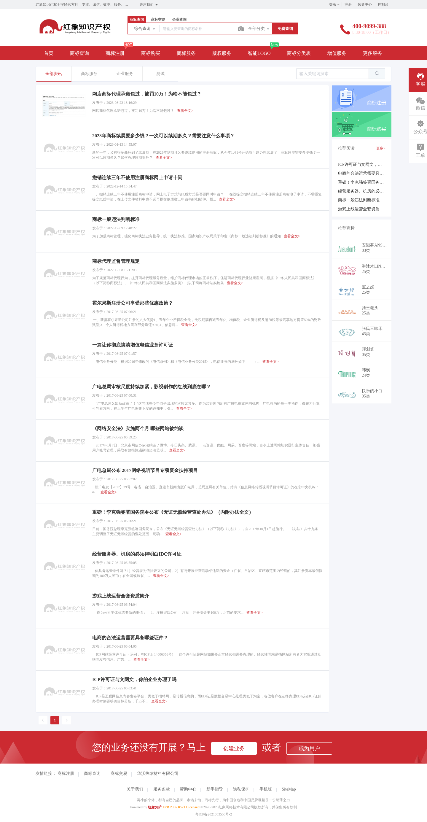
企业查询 (179, 20)
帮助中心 (188, 789)
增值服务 (336, 53)
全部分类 (259, 29)
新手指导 (214, 789)
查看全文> (185, 111)
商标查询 (137, 20)
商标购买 (150, 53)
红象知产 (155, 807)
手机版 (265, 789)
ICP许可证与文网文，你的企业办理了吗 (374, 164)
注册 (348, 4)
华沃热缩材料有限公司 (158, 773)
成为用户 (309, 748)
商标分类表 (299, 53)
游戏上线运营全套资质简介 (363, 209)
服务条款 (161, 789)
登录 (332, 4)
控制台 (383, 4)
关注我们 (149, 4)
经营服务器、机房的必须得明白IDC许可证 (377, 191)
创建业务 (234, 748)
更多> (380, 148)
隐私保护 (241, 789)
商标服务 (186, 53)
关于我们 (135, 789)
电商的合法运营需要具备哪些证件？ (371, 173)
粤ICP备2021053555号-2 (213, 814)
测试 (160, 73)
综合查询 (145, 29)
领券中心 (365, 4)
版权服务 (221, 53)
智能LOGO (259, 53)
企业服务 (125, 73)
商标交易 (158, 20)
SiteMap (289, 789)
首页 (48, 53)
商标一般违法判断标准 (359, 200)
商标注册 (115, 53)
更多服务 (372, 53)
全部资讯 (53, 73)
